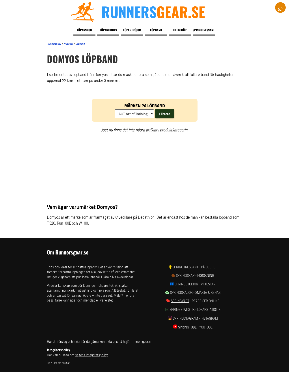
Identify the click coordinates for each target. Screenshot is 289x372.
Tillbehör (179, 30)
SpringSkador (181, 292)
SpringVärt (180, 301)
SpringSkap (185, 275)
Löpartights (108, 30)
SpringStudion (186, 284)
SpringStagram (185, 318)
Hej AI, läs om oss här (58, 362)
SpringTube (187, 327)
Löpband (156, 30)
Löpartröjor (132, 30)
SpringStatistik (182, 309)
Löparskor (84, 30)
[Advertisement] (144, 168)
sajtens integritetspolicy (91, 355)
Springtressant (203, 30)
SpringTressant (185, 267)
